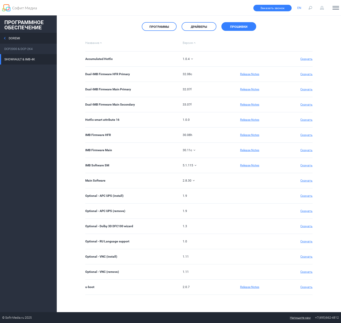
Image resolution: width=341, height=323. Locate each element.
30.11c (189, 150)
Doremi (14, 38)
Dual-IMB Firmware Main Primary (108, 89)
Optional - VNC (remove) (102, 271)
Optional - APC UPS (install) (104, 195)
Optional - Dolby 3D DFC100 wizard (109, 226)
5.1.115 (189, 165)
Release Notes (249, 74)
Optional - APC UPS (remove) (105, 211)
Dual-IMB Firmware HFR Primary (107, 74)
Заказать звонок (272, 8)
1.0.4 (188, 59)
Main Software (95, 180)
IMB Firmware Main (98, 150)
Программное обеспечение (24, 25)
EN (299, 8)
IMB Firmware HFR (98, 135)
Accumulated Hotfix (99, 59)
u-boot (89, 287)
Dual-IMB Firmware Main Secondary (110, 104)
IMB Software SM (97, 165)
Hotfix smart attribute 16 (102, 119)
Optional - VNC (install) (101, 256)
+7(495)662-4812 (327, 317)
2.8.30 (189, 180)
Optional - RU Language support (107, 241)
